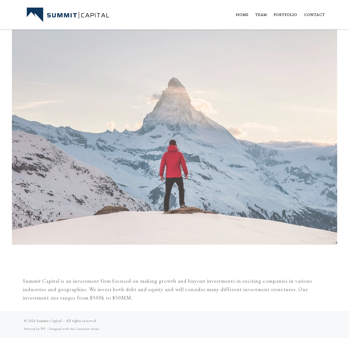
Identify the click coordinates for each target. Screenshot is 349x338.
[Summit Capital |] (71, 13)
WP (43, 329)
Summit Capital (49, 320)
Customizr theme (87, 329)
